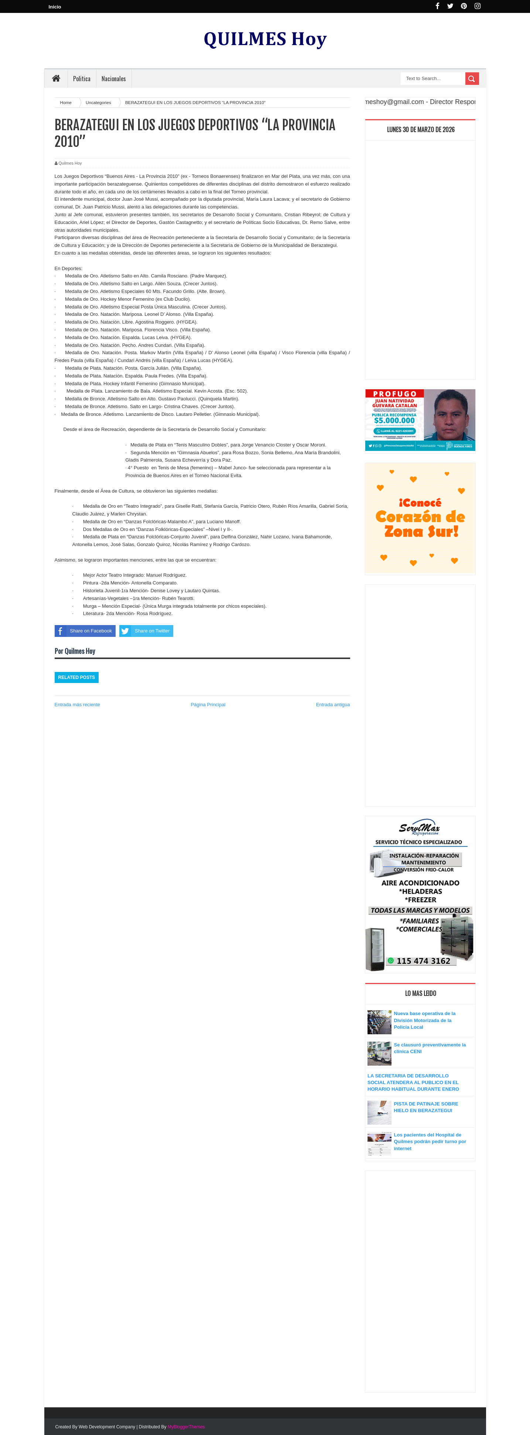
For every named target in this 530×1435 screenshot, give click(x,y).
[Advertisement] (420, 262)
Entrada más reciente (77, 704)
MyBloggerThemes (186, 1426)
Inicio (55, 7)
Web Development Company (107, 1426)
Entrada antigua (333, 704)
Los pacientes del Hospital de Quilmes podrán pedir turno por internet (430, 1141)
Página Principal (208, 704)
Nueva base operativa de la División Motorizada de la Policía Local (425, 1020)
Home (66, 102)
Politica (81, 78)
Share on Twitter (144, 631)
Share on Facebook (83, 631)
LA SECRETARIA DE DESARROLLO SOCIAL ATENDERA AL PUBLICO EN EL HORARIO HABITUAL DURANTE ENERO (413, 1082)
